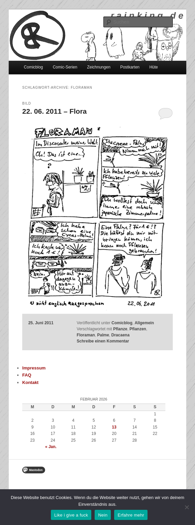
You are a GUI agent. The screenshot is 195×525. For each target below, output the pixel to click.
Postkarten (129, 67)
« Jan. (51, 446)
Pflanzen (138, 329)
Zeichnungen (98, 67)
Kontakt (30, 382)
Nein (102, 515)
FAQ (26, 375)
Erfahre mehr (131, 515)
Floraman (86, 335)
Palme (103, 335)
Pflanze (120, 329)
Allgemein (144, 323)
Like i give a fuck (71, 515)
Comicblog (33, 67)
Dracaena (120, 335)
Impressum (33, 367)
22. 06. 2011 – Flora (54, 111)
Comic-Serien (65, 67)
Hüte (153, 67)
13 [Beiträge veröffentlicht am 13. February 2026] (114, 427)
